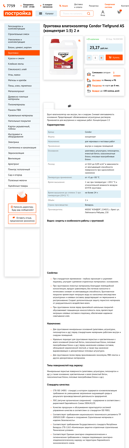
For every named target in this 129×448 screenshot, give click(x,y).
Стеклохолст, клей (17, 69)
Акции (63, 5)
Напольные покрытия (19, 120)
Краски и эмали (16, 58)
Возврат (96, 90)
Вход (103, 15)
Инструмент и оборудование (15, 135)
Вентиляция (14, 158)
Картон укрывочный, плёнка (19, 127)
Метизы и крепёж (17, 80)
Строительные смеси (18, 34)
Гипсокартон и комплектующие (16, 27)
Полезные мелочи (17, 180)
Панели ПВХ (14, 109)
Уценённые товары (18, 185)
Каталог (46, 13)
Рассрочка (93, 5)
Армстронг (13, 163)
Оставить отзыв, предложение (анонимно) (22, 219)
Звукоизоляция (16, 152)
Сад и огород (15, 174)
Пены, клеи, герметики (20, 85)
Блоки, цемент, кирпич (20, 47)
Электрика (13, 142)
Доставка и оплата (78, 5)
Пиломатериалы (16, 104)
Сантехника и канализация (22, 147)
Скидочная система (110, 5)
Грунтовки (13, 52)
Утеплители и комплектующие (16, 40)
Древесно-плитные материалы (18, 97)
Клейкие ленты (16, 63)
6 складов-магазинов (46, 6)
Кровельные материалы (20, 115)
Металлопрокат (16, 91)
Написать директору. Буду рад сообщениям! (22, 208)
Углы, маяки (14, 74)
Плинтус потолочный (19, 169)
